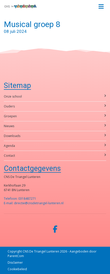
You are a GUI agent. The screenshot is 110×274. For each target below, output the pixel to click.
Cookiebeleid (17, 269)
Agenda (55, 146)
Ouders (55, 106)
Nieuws (55, 126)
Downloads (55, 136)
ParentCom (16, 256)
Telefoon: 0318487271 (20, 198)
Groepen (55, 116)
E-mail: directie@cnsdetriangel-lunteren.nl (34, 203)
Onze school (55, 96)
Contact (55, 155)
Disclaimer (15, 262)
